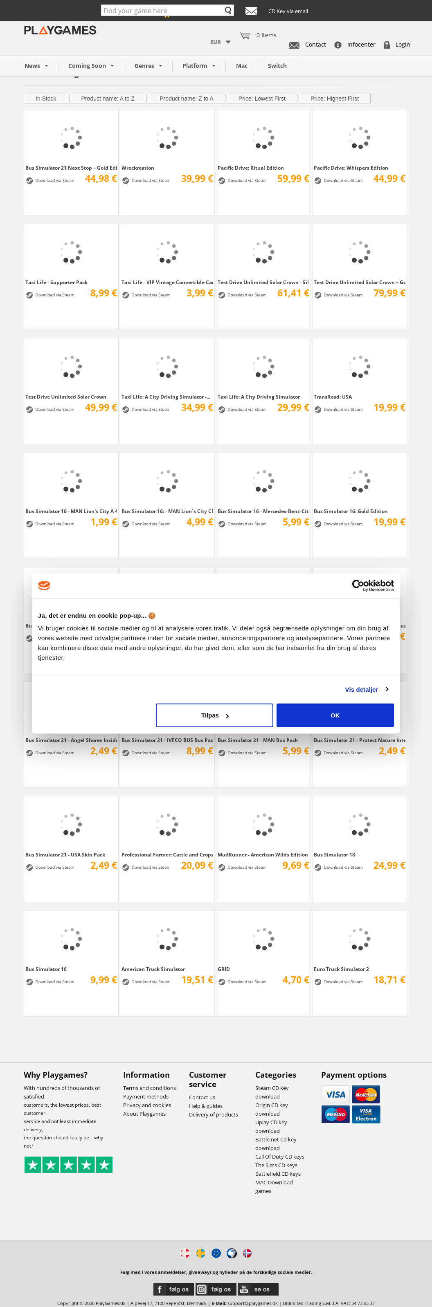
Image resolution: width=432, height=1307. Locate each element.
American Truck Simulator (153, 969)
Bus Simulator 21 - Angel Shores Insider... (71, 740)
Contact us (202, 1097)
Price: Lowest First (262, 98)
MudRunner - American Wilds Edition (263, 854)
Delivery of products (213, 1114)
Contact (307, 44)
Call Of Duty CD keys (279, 1156)
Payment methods (146, 1096)
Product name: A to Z (108, 98)
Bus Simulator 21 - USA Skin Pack (65, 854)
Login (397, 44)
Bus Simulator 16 (46, 969)
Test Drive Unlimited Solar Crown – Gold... (359, 282)
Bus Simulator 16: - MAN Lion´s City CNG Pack (167, 511)
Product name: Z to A (187, 98)
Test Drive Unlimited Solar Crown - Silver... (263, 282)
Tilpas (215, 715)
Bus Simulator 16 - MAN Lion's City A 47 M (71, 511)
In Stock (46, 98)
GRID (224, 969)
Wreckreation (138, 167)
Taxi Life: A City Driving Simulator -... (166, 396)
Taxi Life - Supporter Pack (56, 282)
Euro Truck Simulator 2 (341, 969)
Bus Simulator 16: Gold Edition (351, 511)
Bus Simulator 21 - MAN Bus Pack (258, 740)
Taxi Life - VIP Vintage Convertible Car (167, 282)
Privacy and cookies (147, 1105)
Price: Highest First (334, 98)
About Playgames (144, 1113)
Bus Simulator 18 (334, 854)
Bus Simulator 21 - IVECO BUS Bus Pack (167, 740)
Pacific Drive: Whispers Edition (351, 167)
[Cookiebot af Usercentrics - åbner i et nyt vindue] (358, 585)
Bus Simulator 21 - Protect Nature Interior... (359, 740)
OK (335, 715)
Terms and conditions (149, 1088)
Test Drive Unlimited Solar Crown (65, 396)
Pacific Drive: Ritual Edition (251, 167)
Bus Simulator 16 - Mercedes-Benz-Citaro (263, 511)
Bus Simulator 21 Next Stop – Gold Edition (71, 167)
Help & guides (206, 1106)
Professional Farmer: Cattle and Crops (167, 854)
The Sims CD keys (276, 1165)
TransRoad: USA (333, 396)
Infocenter (355, 44)
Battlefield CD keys (278, 1173)
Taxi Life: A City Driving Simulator (259, 396)
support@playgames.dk (252, 1303)
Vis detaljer (361, 689)
